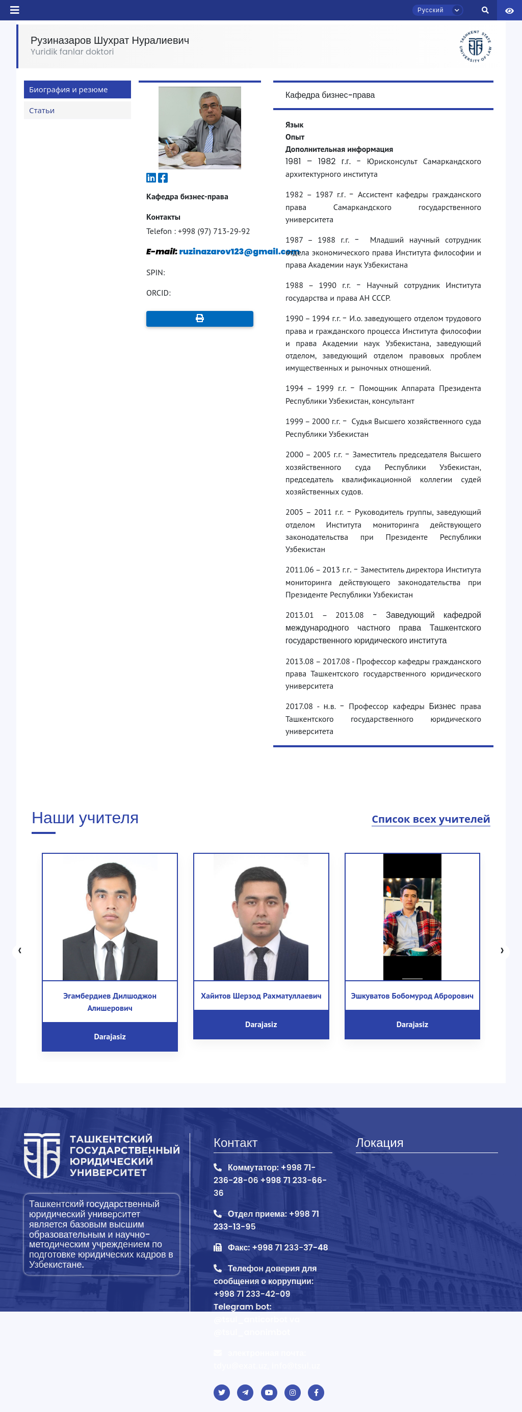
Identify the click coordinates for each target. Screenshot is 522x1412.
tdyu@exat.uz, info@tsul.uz (267, 1365)
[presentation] (20, 952)
